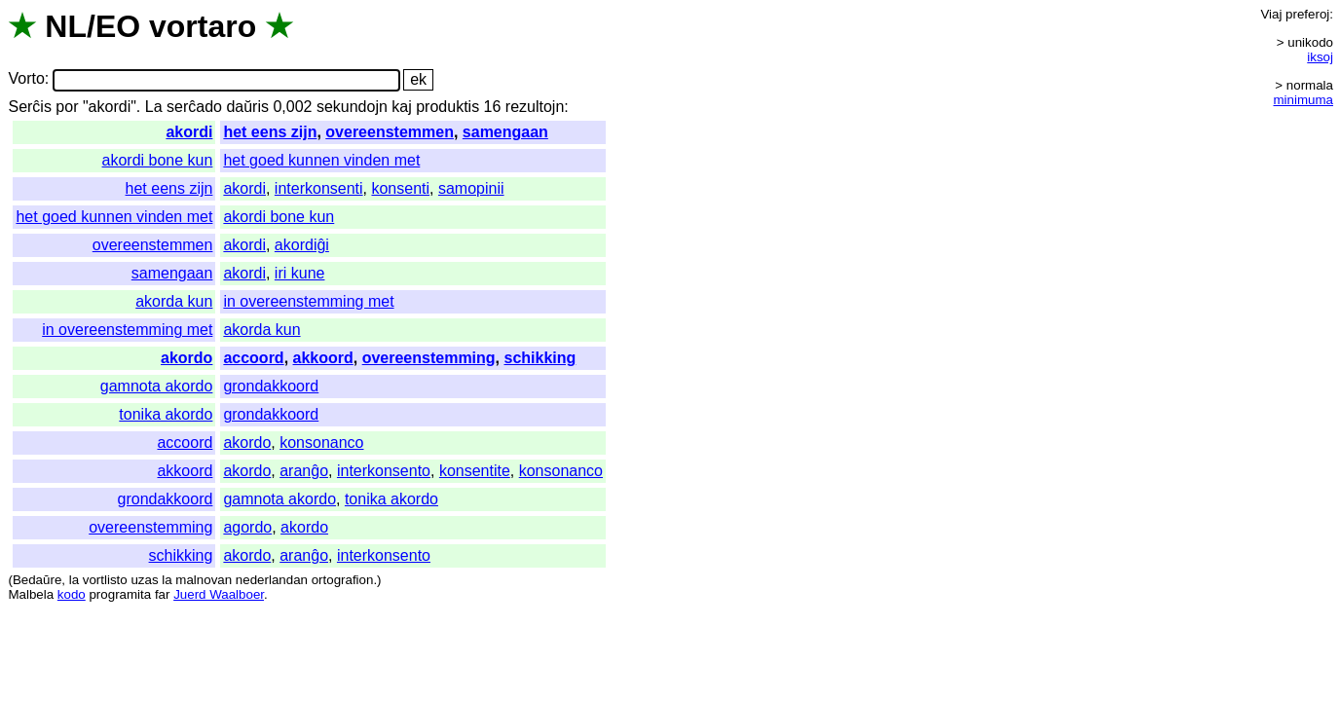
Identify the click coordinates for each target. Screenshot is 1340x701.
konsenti (400, 188)
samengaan (505, 132)
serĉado (194, 106)
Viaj (1271, 14)
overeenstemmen (389, 132)
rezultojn (534, 106)
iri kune (300, 273)
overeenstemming (429, 358)
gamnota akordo (156, 386)
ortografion (343, 579)
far (162, 594)
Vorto (26, 79)
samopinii (471, 188)
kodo (71, 594)
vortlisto (105, 579)
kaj (401, 106)
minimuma (1303, 99)
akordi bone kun (157, 160)
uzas (144, 579)
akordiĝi (302, 245)
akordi (189, 132)
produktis (447, 106)
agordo (247, 527)
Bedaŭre (37, 579)
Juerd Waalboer (218, 594)
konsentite (474, 470)
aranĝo (303, 470)
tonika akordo (165, 414)
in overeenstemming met (308, 301)
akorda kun (173, 301)
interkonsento (383, 470)
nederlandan (272, 579)
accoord (253, 358)
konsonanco (321, 442)
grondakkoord (270, 386)
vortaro (202, 26)
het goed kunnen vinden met (321, 160)
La (154, 106)
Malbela (31, 594)
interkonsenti (319, 188)
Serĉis (29, 106)
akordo (186, 358)
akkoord (323, 358)
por (67, 106)
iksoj (1320, 57)
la (74, 579)
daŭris (247, 106)
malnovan (203, 579)
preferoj (1307, 14)
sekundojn (352, 106)
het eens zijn (269, 132)
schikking (540, 358)
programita (120, 594)
